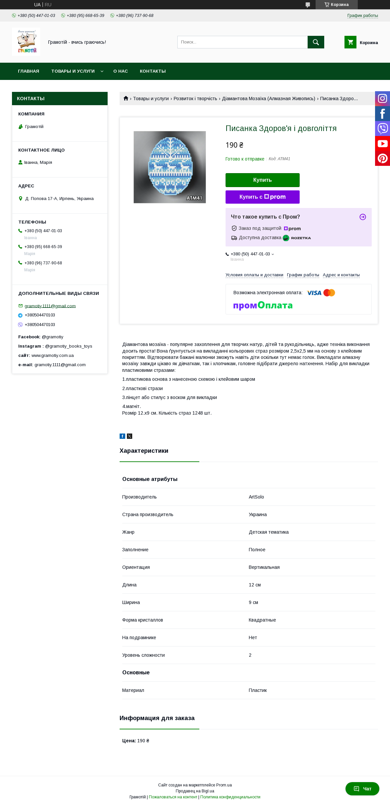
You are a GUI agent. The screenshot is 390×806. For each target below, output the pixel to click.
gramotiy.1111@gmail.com (50, 305)
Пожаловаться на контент (173, 797)
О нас (120, 71)
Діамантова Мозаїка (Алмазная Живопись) (268, 98)
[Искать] (316, 42)
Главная (28, 71)
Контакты (153, 71)
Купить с (263, 197)
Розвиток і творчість (195, 98)
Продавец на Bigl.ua (195, 791)
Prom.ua (224, 785)
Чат (362, 789)
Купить (262, 180)
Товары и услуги (73, 71)
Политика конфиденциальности (230, 797)
